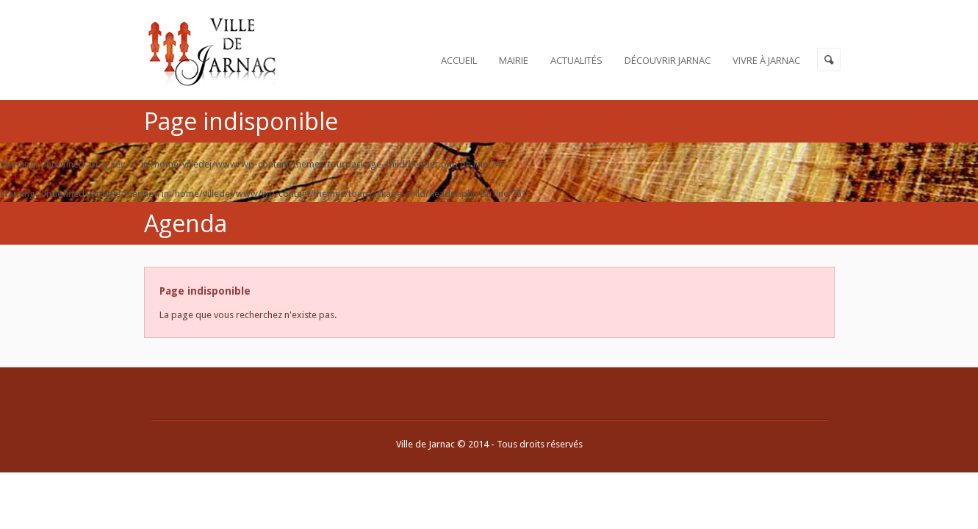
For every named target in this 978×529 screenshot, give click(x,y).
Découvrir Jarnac (668, 60)
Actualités (576, 60)
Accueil (459, 60)
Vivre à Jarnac (766, 60)
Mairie (513, 60)
